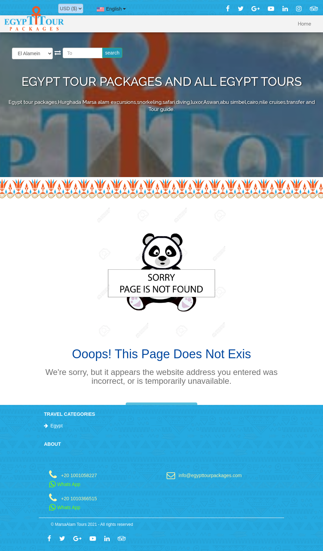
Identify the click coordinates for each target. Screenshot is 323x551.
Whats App (64, 484)
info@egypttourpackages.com (210, 475)
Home (304, 24)
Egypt (56, 425)
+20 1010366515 (79, 498)
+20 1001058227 (79, 475)
